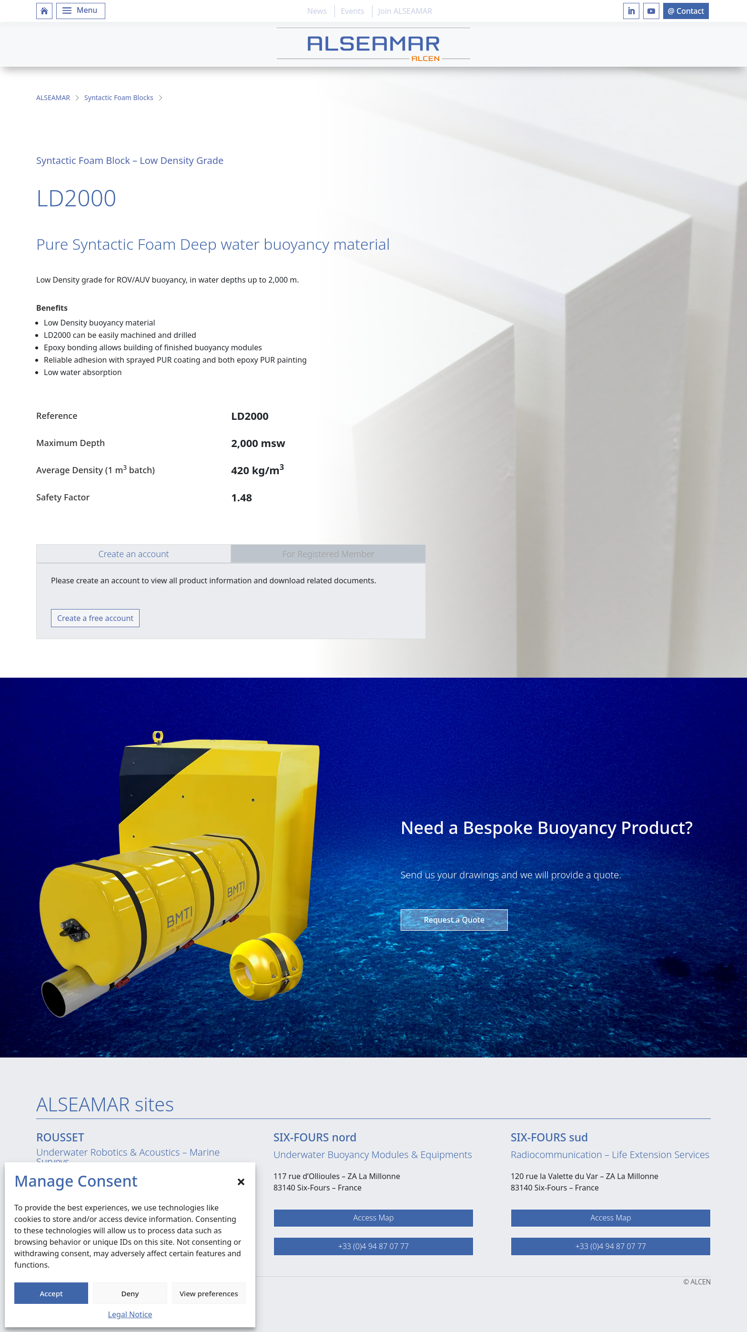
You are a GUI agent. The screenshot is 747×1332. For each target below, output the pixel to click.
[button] (241, 1181)
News (317, 11)
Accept (51, 1293)
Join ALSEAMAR (405, 11)
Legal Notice (130, 1314)
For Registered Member (328, 553)
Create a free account (95, 618)
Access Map (373, 1217)
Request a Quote (454, 920)
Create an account (133, 553)
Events (352, 11)
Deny (130, 1293)
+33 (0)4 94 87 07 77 (373, 1246)
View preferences (209, 1293)
